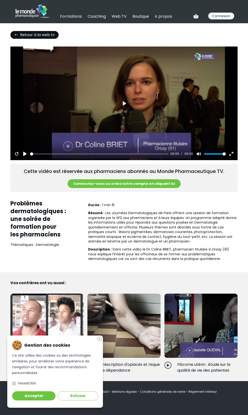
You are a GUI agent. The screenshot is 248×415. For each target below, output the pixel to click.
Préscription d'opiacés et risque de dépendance (130, 367)
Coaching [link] (97, 16)
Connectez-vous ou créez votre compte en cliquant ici (124, 183)
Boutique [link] (140, 16)
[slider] (99, 154)
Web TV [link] (119, 16)
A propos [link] (163, 16)
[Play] (25, 154)
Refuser (78, 396)
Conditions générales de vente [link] (163, 392)
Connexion (221, 16)
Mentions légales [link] (125, 392)
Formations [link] (71, 16)
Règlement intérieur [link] (202, 392)
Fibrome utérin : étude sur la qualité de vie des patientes (203, 367)
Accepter (33, 396)
